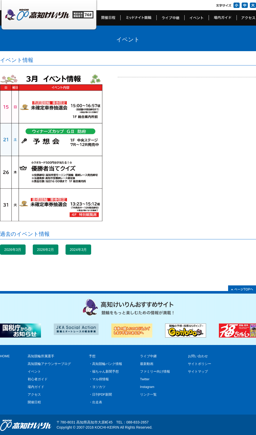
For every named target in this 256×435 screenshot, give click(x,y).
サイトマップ (198, 371)
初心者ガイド (38, 379)
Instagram (147, 387)
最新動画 (146, 364)
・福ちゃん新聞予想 (104, 371)
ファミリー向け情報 (155, 371)
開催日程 (34, 402)
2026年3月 (13, 250)
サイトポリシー (199, 364)
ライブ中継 (148, 356)
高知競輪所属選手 (41, 356)
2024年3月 (78, 250)
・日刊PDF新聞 (100, 394)
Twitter (145, 379)
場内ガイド (36, 387)
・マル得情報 (99, 379)
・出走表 (95, 402)
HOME (5, 356)
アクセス (34, 394)
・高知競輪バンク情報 (105, 364)
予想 (92, 356)
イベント (34, 371)
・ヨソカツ (97, 387)
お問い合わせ (198, 356)
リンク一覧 (148, 394)
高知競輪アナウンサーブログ (49, 364)
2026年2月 (45, 250)
